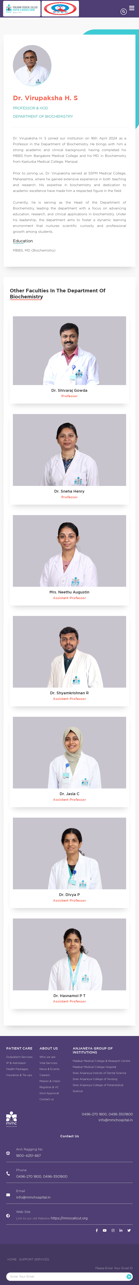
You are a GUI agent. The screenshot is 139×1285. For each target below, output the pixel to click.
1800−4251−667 (28, 1155)
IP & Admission (16, 1063)
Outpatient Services (19, 1057)
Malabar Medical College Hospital (94, 1067)
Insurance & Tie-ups (19, 1075)
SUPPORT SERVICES (34, 1259)
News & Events (49, 1069)
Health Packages (17, 1069)
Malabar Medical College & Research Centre (101, 1060)
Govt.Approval (49, 1093)
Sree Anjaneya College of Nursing (95, 1079)
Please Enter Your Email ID (114, 1268)
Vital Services (48, 1063)
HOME (12, 1259)
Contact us (46, 1099)
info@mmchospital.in (115, 1120)
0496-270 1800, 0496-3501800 (107, 1114)
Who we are (47, 1057)
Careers (44, 1075)
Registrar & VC (49, 1087)
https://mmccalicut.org (69, 1218)
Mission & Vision (49, 1081)
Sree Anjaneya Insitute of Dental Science (99, 1073)
